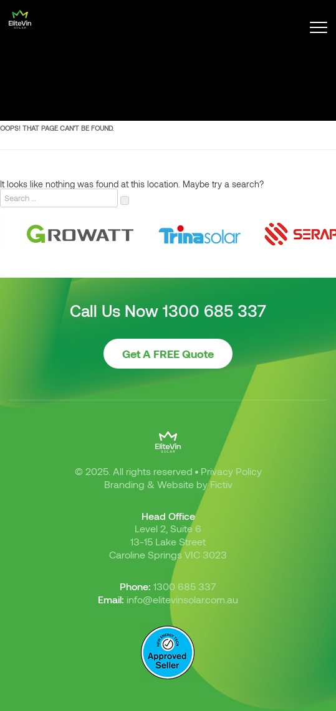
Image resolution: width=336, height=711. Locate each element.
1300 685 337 (214, 311)
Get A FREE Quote (168, 353)
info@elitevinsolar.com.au (182, 599)
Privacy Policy (231, 471)
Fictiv (221, 484)
